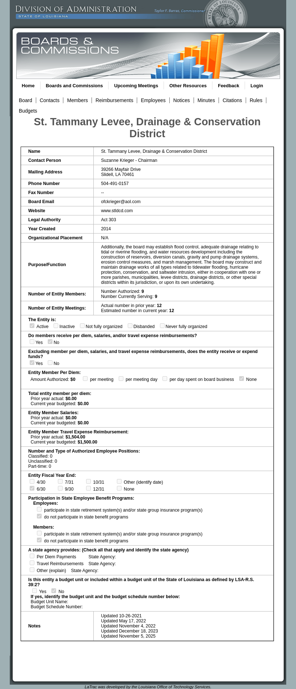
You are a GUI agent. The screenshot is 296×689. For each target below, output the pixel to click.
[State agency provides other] (32, 569)
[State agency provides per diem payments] (32, 556)
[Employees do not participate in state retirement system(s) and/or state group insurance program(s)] (39, 516)
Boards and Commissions (74, 85)
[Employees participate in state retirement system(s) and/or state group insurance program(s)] (39, 509)
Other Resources (188, 85)
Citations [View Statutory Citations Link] (232, 100)
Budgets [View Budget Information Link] (28, 111)
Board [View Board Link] (25, 100)
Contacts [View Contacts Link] (50, 100)
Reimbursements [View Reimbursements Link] (114, 100)
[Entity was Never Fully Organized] (162, 325)
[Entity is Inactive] (56, 325)
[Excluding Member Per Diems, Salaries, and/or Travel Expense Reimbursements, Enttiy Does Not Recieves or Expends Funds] (50, 362)
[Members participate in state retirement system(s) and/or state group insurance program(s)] (39, 533)
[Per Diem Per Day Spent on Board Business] (164, 378)
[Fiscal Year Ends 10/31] (88, 481)
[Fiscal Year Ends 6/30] (32, 488)
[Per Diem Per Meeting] (85, 378)
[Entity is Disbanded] (130, 325)
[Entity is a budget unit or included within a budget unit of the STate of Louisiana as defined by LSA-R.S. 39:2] (34, 590)
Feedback (228, 85)
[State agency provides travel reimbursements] (32, 562)
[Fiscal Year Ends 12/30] (88, 488)
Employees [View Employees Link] (153, 100)
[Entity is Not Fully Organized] (82, 325)
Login (256, 85)
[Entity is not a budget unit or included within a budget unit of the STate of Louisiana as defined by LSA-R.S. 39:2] (53, 590)
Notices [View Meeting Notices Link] (181, 100)
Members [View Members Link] (77, 100)
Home (28, 85)
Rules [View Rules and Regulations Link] (256, 100)
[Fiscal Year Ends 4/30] (32, 481)
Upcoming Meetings (136, 85)
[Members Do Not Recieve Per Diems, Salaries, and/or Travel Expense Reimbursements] (50, 341)
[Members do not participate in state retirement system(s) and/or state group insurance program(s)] (39, 540)
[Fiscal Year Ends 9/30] (60, 488)
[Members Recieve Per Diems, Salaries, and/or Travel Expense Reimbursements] (32, 341)
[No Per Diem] (241, 378)
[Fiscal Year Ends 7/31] (60, 481)
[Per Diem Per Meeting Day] (121, 378)
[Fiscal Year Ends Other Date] (119, 481)
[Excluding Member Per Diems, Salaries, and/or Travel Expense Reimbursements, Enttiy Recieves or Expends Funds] (32, 362)
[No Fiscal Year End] (119, 488)
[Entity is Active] (32, 325)
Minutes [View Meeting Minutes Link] (206, 100)
